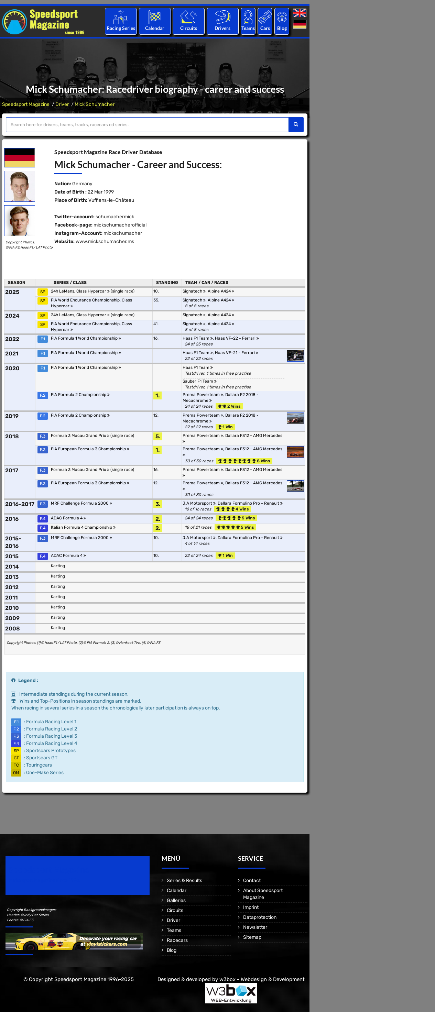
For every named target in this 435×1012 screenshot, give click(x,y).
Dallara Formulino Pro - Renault (250, 503)
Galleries (176, 900)
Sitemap (252, 937)
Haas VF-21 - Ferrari (236, 352)
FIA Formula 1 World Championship (86, 338)
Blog (282, 28)
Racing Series (121, 28)
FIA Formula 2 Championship (80, 394)
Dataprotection (259, 917)
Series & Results (184, 880)
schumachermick (115, 217)
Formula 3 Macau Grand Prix (80, 435)
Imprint (251, 907)
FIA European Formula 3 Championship (90, 449)
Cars (265, 28)
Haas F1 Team (198, 338)
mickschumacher (123, 233)
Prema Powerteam (203, 394)
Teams (248, 28)
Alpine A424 (221, 291)
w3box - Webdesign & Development (262, 979)
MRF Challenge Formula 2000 (81, 503)
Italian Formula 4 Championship (83, 527)
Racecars (177, 940)
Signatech (194, 291)
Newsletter (255, 927)
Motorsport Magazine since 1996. (44, 880)
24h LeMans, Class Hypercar (80, 291)
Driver (62, 104)
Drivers (222, 28)
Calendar (154, 28)
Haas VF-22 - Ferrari (237, 338)
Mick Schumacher (95, 104)
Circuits (188, 28)
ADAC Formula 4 (68, 518)
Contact (252, 880)
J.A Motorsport (199, 503)
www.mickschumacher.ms (105, 241)
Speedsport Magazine (26, 104)
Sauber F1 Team (200, 381)
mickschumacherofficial (120, 225)
